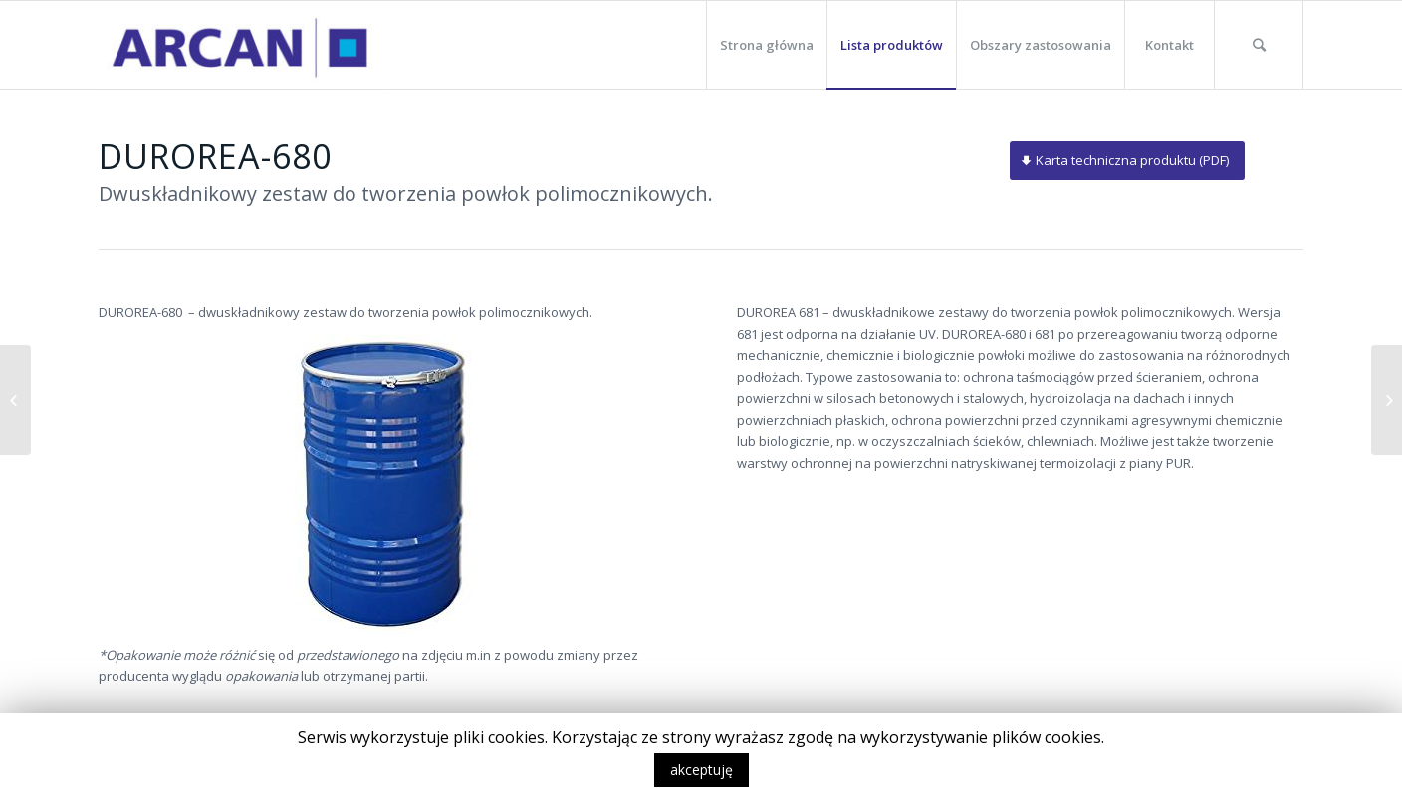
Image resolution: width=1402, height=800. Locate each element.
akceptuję (701, 769)
